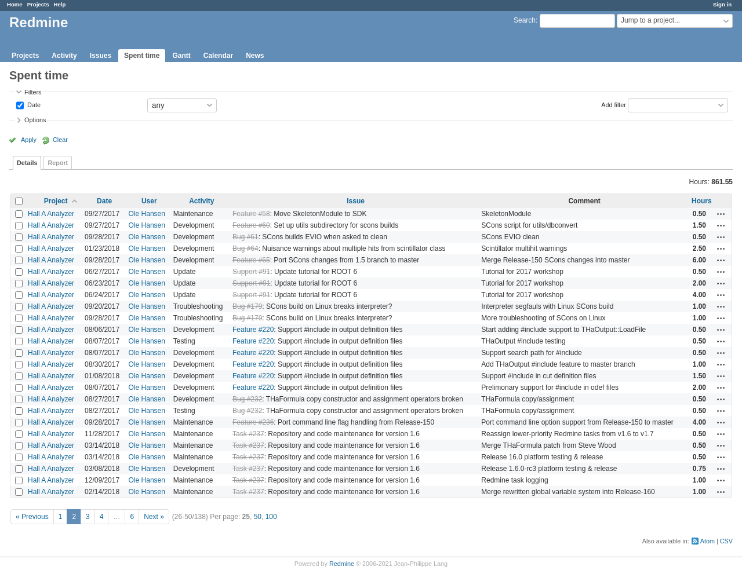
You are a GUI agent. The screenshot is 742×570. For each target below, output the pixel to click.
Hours (702, 201)
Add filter (613, 104)
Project (56, 201)
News (255, 56)
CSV (726, 541)
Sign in (722, 4)
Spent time (141, 56)
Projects (38, 4)
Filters (32, 92)
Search (525, 20)
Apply (29, 139)
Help (60, 4)
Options (35, 119)
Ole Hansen (147, 214)
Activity (64, 56)
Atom (707, 541)
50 (257, 517)
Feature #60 (251, 225)
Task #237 (248, 434)
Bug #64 (245, 248)
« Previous (32, 517)
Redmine (341, 563)
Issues (100, 56)
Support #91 (251, 272)
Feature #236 (253, 422)
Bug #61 (245, 237)
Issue (356, 201)
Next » (154, 517)
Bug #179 (247, 306)
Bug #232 (247, 399)
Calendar (218, 56)
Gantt (181, 56)
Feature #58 (251, 214)
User (149, 201)
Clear (60, 139)
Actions (721, 213)
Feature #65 (251, 260)
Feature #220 (253, 330)
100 (271, 517)
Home (15, 4)
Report (58, 162)
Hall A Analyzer (51, 214)
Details (27, 162)
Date (33, 104)
